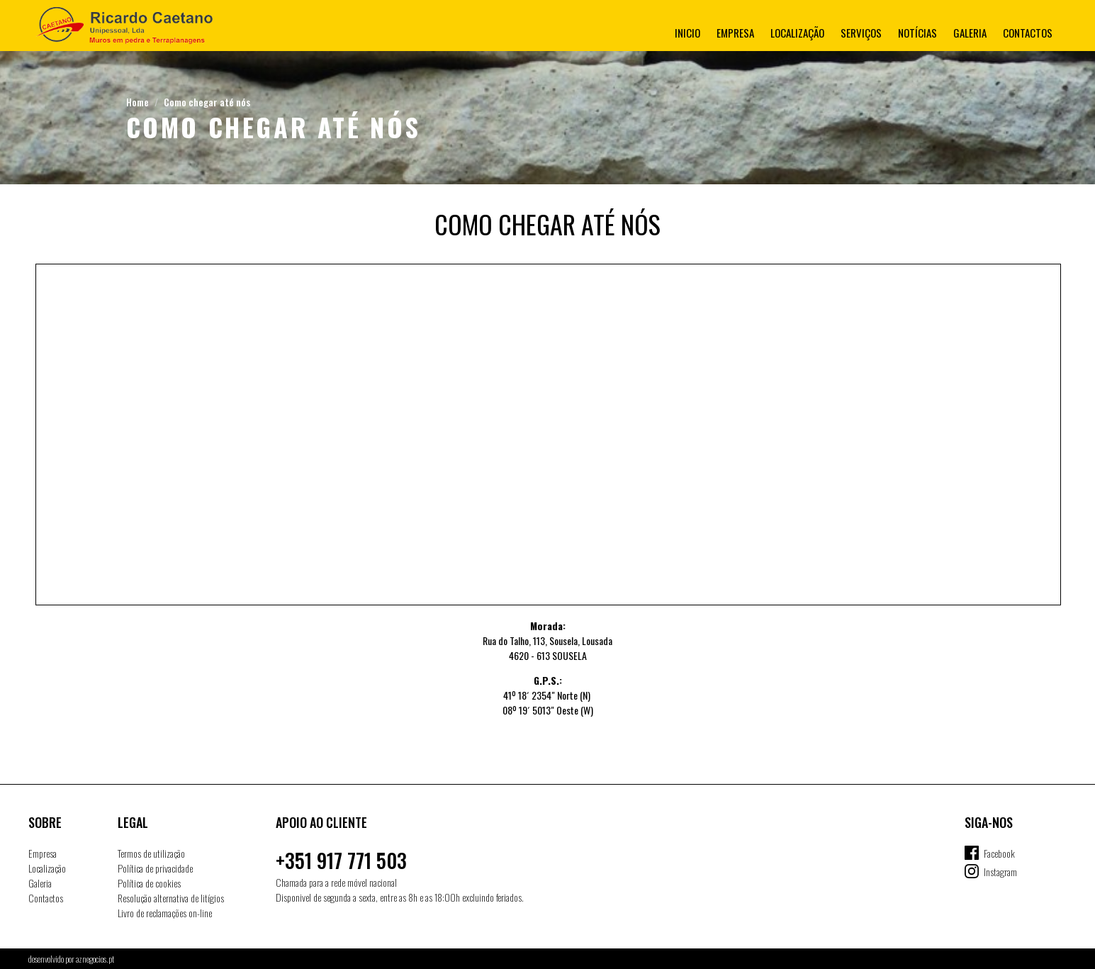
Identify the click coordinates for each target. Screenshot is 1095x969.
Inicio (687, 32)
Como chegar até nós (207, 101)
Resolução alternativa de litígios (171, 897)
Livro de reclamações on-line (165, 912)
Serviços (861, 32)
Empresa (735, 32)
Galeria (970, 32)
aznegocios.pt (95, 959)
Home (137, 101)
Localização (797, 32)
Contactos (1027, 32)
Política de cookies (149, 882)
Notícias (917, 32)
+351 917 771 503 (341, 860)
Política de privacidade (155, 868)
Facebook (999, 853)
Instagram (1000, 871)
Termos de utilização (151, 853)
